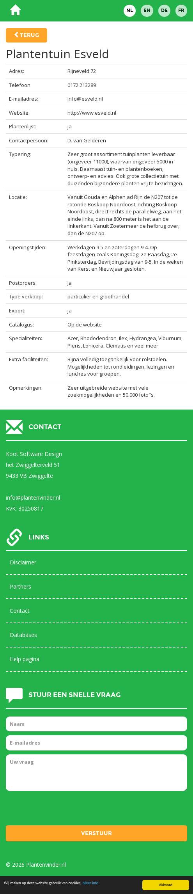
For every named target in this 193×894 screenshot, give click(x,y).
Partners (20, 586)
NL (129, 10)
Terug (29, 35)
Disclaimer (23, 562)
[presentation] (65, 810)
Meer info (90, 883)
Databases (23, 635)
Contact (20, 610)
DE (164, 10)
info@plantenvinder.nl (33, 497)
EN (147, 10)
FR (181, 10)
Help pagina (24, 659)
